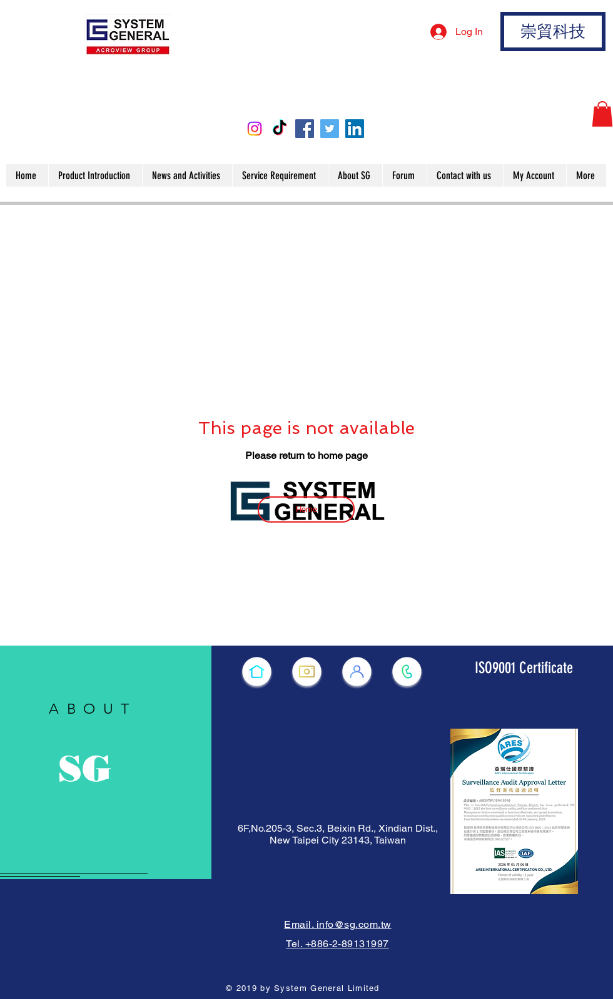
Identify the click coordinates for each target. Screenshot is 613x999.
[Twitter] (329, 128)
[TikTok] (279, 128)
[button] (602, 114)
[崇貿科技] (552, 31)
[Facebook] (304, 128)
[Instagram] (254, 128)
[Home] (306, 509)
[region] (105, 762)
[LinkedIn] (354, 128)
